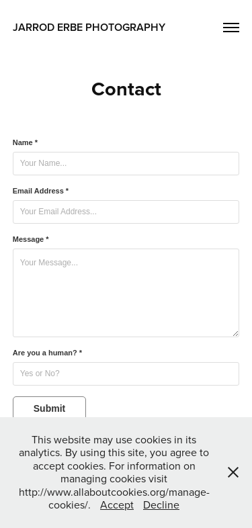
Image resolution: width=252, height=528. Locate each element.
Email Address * (41, 191)
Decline (161, 504)
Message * (31, 239)
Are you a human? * (47, 353)
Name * (25, 142)
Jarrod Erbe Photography (89, 27)
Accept (117, 504)
